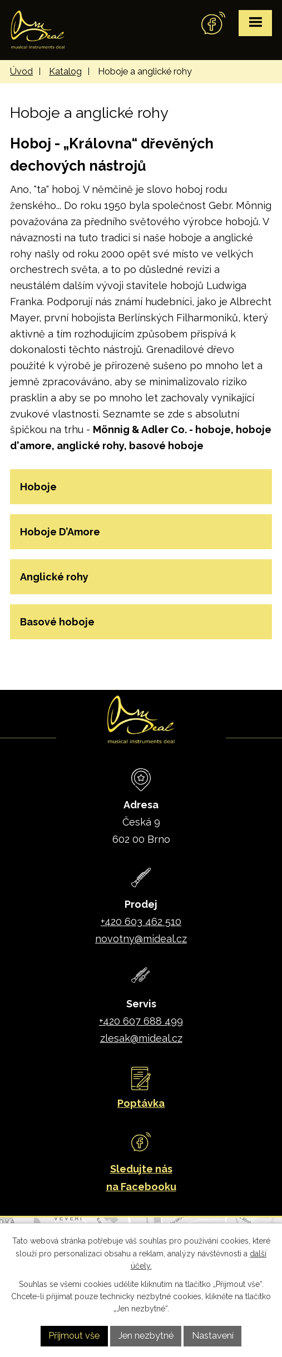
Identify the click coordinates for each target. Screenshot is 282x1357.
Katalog (65, 71)
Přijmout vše (74, 1335)
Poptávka (141, 1103)
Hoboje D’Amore (60, 532)
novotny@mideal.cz (141, 939)
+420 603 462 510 (141, 921)
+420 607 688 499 (141, 1021)
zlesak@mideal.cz (141, 1038)
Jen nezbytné (146, 1335)
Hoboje (38, 487)
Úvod (21, 71)
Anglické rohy (54, 577)
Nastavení (213, 1335)
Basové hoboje (57, 622)
